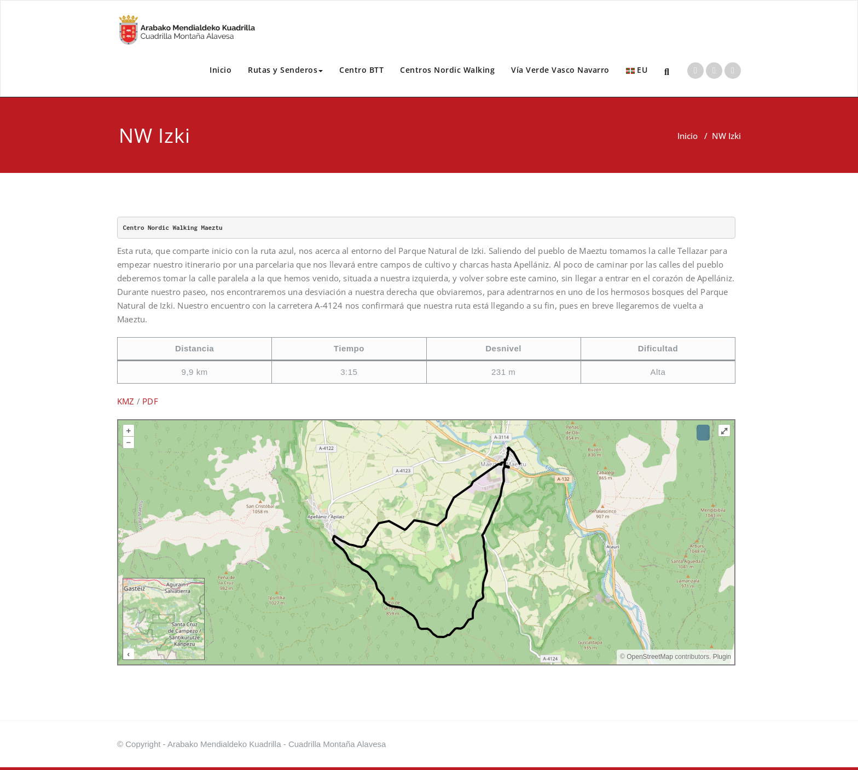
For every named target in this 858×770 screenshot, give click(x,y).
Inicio (220, 70)
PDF (150, 401)
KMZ (126, 401)
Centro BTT (361, 70)
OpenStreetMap (650, 657)
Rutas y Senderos (285, 70)
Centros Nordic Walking (447, 70)
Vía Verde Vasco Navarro (560, 70)
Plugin (721, 657)
